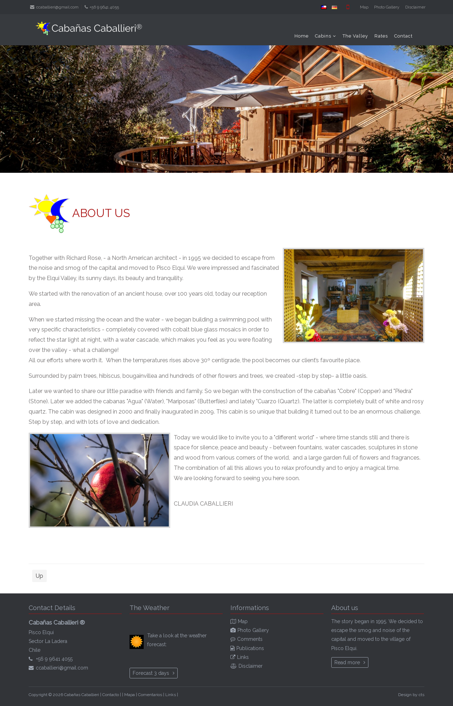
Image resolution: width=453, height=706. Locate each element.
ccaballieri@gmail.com (57, 7)
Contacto (110, 694)
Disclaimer (415, 7)
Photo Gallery (387, 7)
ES (324, 7)
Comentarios (150, 694)
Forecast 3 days (151, 673)
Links (243, 657)
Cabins (323, 36)
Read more (347, 662)
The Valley (355, 36)
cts (421, 694)
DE (334, 7)
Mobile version (348, 7)
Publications (250, 648)
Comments (250, 639)
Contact (403, 36)
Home (301, 36)
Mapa (129, 694)
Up (39, 576)
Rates (381, 36)
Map (364, 7)
